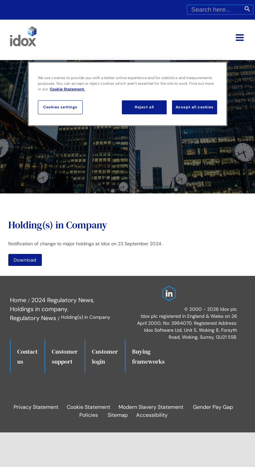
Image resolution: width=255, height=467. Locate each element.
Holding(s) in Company (57, 225)
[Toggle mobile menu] (240, 37)
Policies (88, 414)
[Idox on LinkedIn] (167, 290)
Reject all (144, 107)
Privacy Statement (36, 407)
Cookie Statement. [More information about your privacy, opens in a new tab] (67, 89)
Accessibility (152, 414)
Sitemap (118, 414)
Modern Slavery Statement (151, 407)
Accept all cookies (194, 107)
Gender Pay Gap (213, 407)
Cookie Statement (88, 407)
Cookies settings (60, 107)
